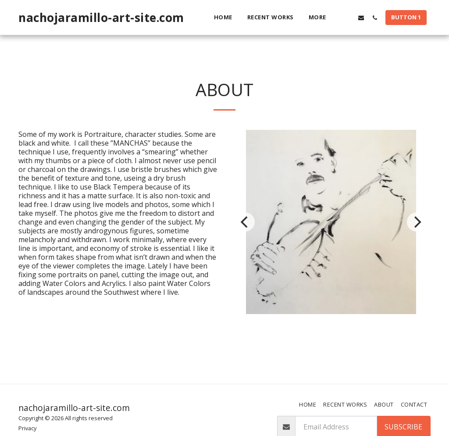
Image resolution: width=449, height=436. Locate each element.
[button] (347, 17)
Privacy (27, 428)
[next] (416, 222)
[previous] (245, 222)
